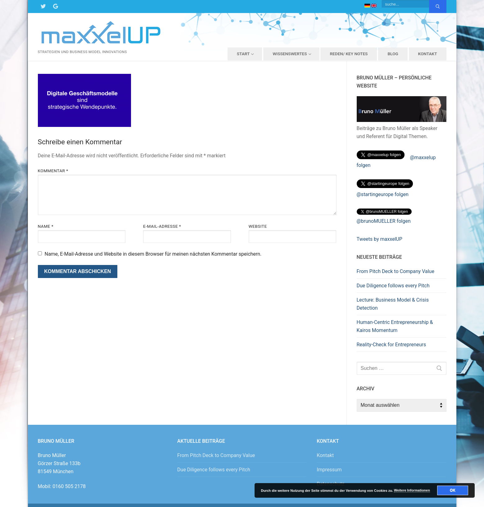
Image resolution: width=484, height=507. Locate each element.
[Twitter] (43, 6)
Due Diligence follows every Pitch (393, 286)
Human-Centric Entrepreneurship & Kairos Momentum (395, 326)
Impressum (329, 470)
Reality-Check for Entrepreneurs (391, 345)
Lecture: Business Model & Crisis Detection (393, 304)
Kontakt (325, 455)
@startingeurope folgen (383, 194)
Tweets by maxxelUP (379, 239)
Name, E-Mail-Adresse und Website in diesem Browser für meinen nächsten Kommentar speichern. (152, 254)
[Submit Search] (437, 6)
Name (46, 226)
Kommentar (53, 170)
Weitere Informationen (412, 490)
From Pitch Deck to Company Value (395, 271)
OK (452, 490)
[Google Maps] (55, 6)
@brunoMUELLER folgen (384, 221)
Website (258, 226)
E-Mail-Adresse (162, 226)
